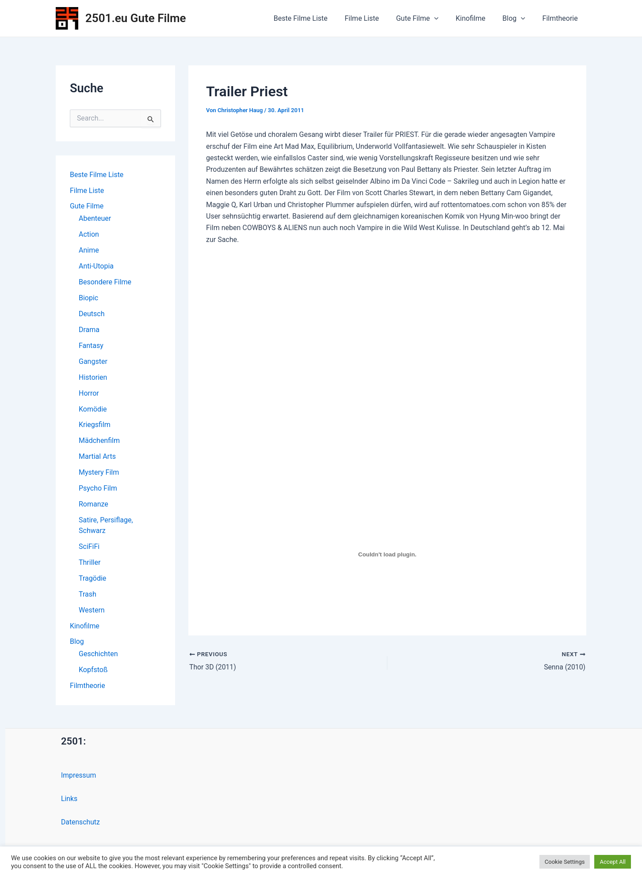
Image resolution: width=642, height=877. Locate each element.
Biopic (88, 298)
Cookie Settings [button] (565, 861)
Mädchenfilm (99, 441)
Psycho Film (98, 489)
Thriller (89, 563)
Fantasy (91, 346)
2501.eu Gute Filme (135, 18)
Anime (89, 250)
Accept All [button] (613, 861)
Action (89, 235)
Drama (89, 330)
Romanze (93, 505)
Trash (87, 595)
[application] (444, 18)
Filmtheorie (561, 18)
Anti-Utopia (96, 266)
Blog (518, 18)
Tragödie (92, 579)
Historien (93, 378)
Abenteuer (95, 219)
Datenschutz (80, 823)
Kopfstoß (93, 671)
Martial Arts (97, 457)
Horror (89, 393)
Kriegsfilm (95, 425)
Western (92, 611)
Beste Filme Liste (317, 18)
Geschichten (98, 655)
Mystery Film (99, 473)
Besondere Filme (105, 282)
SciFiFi (89, 547)
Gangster (93, 362)
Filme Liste (375, 18)
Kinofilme (478, 18)
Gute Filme (427, 18)
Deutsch (91, 314)
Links (69, 800)
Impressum (79, 776)
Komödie (93, 409)
